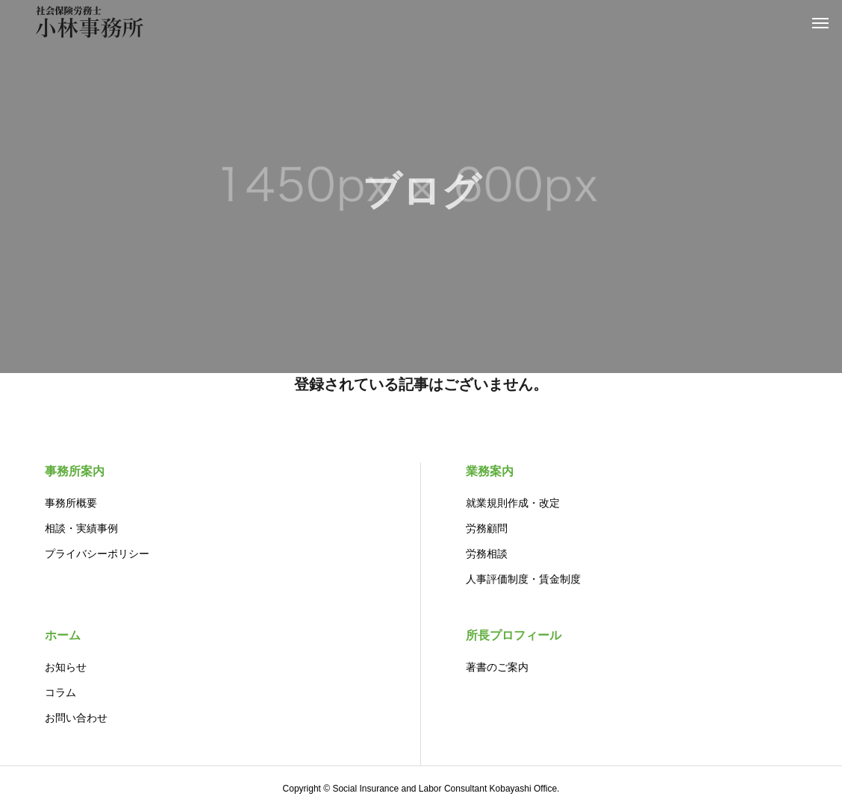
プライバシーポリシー (97, 554)
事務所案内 (75, 471)
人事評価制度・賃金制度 (523, 579)
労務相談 (487, 554)
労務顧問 (487, 528)
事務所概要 (71, 503)
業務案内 (490, 471)
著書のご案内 (497, 667)
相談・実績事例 (81, 528)
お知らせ (66, 667)
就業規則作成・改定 (513, 503)
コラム (60, 692)
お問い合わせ (76, 718)
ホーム (63, 635)
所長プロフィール (513, 635)
